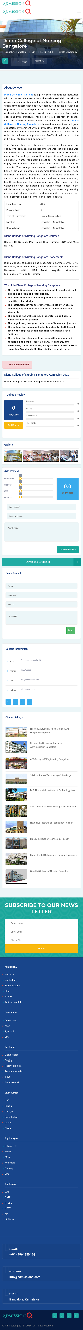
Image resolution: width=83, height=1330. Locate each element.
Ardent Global (12, 1082)
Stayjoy (8, 1060)
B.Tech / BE (11, 1146)
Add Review (14, 425)
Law (7, 1036)
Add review (20, 62)
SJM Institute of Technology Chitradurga (50, 775)
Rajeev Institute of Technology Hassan (49, 839)
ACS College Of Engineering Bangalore (49, 759)
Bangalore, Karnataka (24, 1299)
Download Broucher (53, 562)
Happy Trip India (13, 1065)
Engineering (11, 1020)
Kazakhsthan (11, 1117)
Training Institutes (14, 1002)
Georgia (9, 1111)
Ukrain (8, 1122)
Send (70, 630)
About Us (9, 974)
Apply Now (39, 61)
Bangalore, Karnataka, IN (31, 660)
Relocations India (14, 1071)
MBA (7, 1025)
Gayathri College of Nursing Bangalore (49, 871)
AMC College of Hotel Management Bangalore (53, 806)
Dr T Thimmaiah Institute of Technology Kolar (53, 790)
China (8, 1128)
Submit (41, 948)
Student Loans (12, 985)
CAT (7, 1191)
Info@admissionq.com (24, 1277)
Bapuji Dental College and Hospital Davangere (53, 855)
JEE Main (9, 1219)
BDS (7, 1173)
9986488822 (26, 670)
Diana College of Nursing (18, 94)
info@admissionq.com (30, 680)
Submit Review (68, 549)
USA (7, 1100)
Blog (7, 991)
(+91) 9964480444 (22, 1254)
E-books (9, 996)
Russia (8, 1106)
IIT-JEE (8, 1202)
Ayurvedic (10, 1031)
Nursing (9, 1168)
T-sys (7, 1077)
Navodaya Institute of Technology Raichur (51, 822)
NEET (8, 1208)
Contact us (10, 980)
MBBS (8, 1151)
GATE (8, 1197)
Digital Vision (11, 1054)
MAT (7, 1214)
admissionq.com (28, 689)
